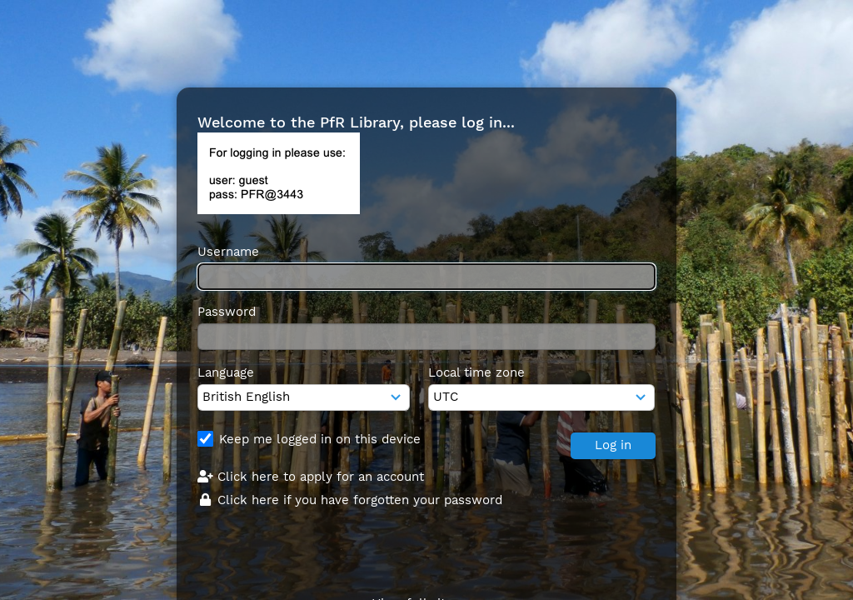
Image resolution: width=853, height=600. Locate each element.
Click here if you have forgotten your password (349, 500)
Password (226, 311)
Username (228, 251)
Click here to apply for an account (310, 476)
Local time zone (476, 372)
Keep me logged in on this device (320, 439)
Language (225, 372)
